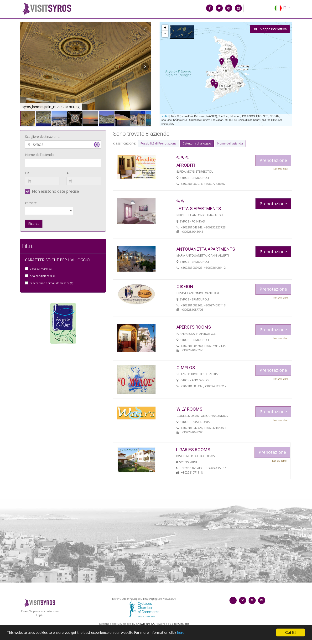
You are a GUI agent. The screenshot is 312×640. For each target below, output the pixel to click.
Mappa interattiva (270, 29)
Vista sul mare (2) (41, 268)
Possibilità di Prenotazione (158, 143)
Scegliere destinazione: (42, 136)
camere (31, 203)
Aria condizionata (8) (43, 276)
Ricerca (33, 223)
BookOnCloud (180, 623)
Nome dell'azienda (39, 154)
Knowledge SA (145, 623)
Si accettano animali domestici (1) (51, 283)
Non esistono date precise (55, 191)
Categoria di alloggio (197, 143)
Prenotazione (273, 203)
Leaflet (165, 116)
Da (27, 173)
